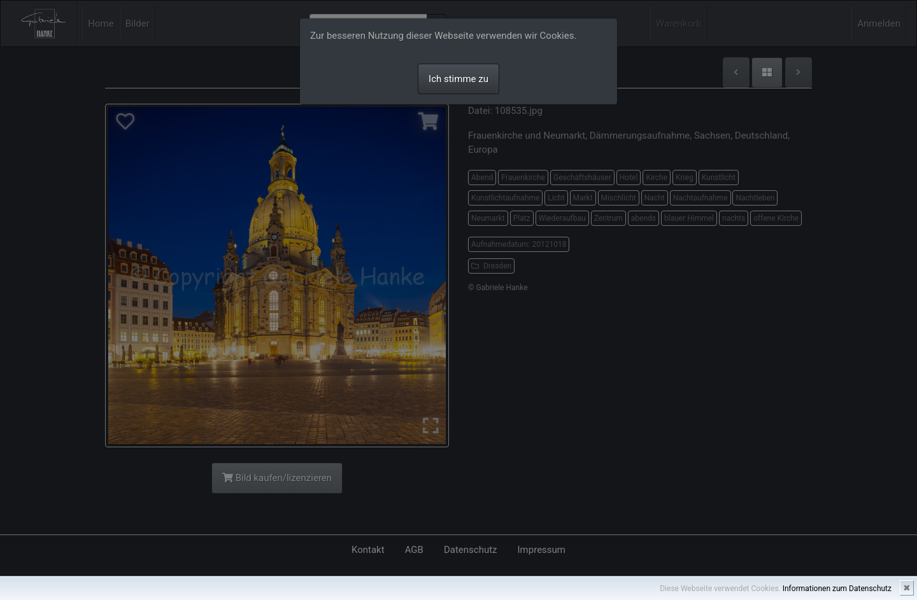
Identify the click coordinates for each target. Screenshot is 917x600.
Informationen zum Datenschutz (837, 588)
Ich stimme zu (458, 79)
